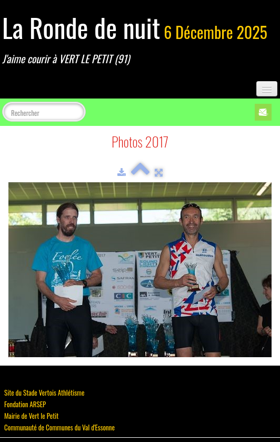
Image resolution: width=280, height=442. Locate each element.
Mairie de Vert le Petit (31, 415)
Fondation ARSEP (25, 404)
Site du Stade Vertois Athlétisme (44, 392)
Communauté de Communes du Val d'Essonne (59, 427)
